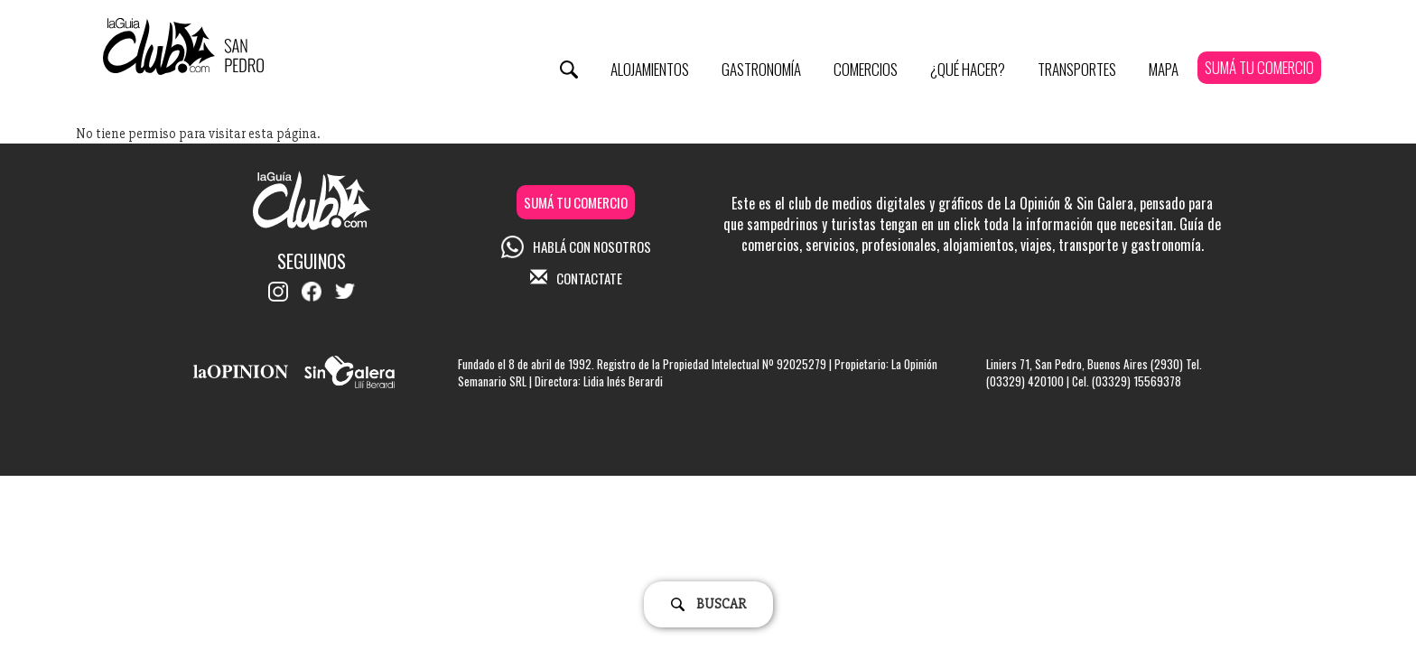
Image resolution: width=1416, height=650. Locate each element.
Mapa (1163, 69)
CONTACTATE (576, 278)
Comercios (866, 69)
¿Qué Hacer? (967, 69)
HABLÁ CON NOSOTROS (576, 246)
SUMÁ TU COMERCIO (1259, 67)
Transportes (1077, 69)
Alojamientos (649, 69)
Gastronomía (761, 69)
